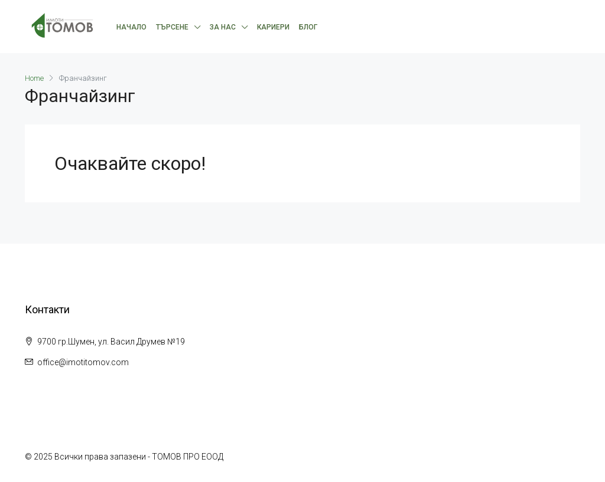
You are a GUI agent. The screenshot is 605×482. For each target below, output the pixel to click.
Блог (308, 27)
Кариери (273, 27)
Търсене (172, 27)
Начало (131, 27)
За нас (223, 27)
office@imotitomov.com (83, 362)
